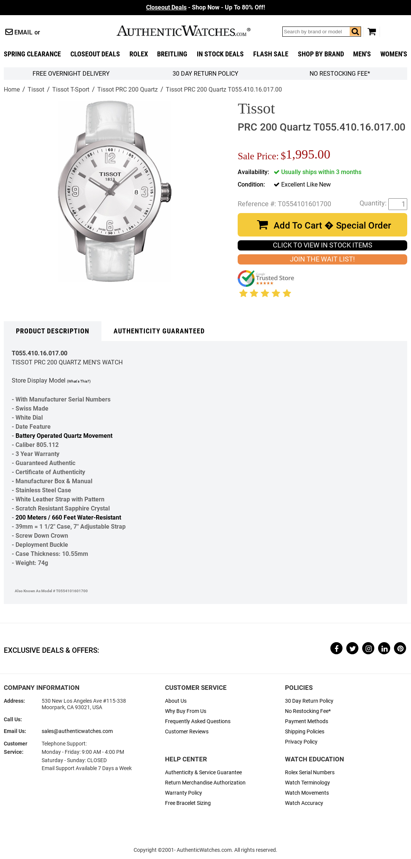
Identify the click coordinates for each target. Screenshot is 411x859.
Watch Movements (307, 793)
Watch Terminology (307, 783)
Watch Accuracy (304, 803)
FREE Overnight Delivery (71, 73)
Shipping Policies (304, 731)
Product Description (52, 331)
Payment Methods (306, 721)
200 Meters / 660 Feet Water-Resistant (68, 517)
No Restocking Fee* (340, 73)
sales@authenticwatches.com (77, 731)
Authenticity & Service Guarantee (203, 772)
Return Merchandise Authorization (205, 783)
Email (23, 32)
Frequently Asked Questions (197, 721)
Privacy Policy (301, 742)
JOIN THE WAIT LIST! (322, 259)
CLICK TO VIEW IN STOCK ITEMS (322, 245)
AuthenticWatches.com (191, 31)
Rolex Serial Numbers (310, 772)
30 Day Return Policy (309, 701)
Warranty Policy (183, 793)
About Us (176, 701)
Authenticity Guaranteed (159, 331)
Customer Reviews (187, 731)
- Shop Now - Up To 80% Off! (205, 7)
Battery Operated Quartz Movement (64, 435)
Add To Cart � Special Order (332, 225)
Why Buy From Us (185, 711)
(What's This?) (78, 381)
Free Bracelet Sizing (188, 803)
